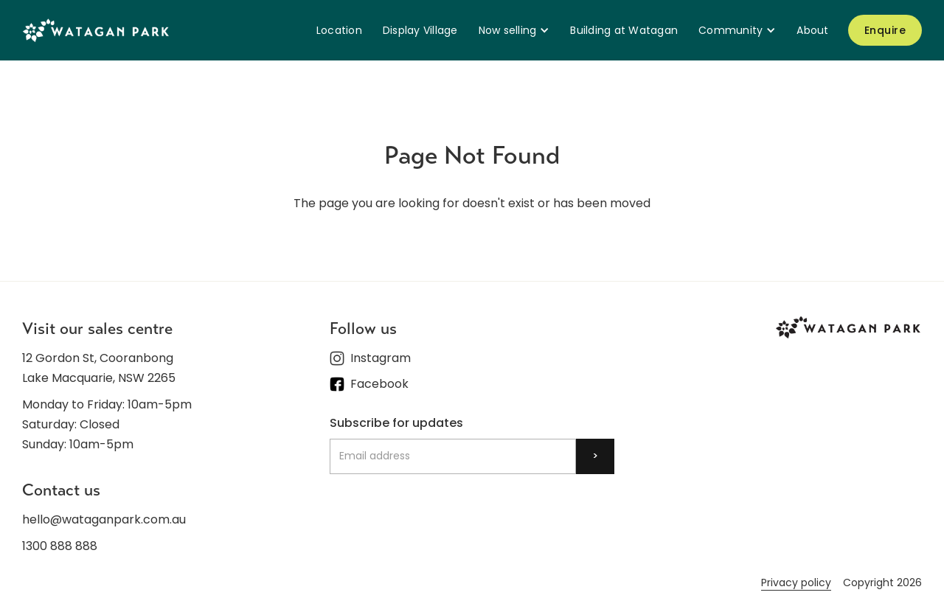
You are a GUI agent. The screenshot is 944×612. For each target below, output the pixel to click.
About (812, 30)
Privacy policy (796, 582)
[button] (514, 30)
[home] (96, 30)
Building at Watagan (624, 30)
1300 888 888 (59, 546)
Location (339, 30)
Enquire (885, 30)
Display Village (420, 30)
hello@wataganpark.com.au (104, 519)
